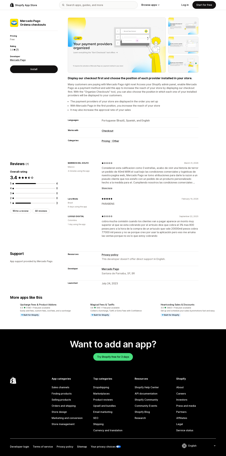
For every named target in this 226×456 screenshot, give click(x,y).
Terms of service (43, 446)
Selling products (61, 399)
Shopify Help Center (147, 387)
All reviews (41, 211)
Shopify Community (146, 399)
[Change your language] (202, 445)
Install (33, 69)
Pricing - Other (110, 141)
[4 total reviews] (57, 183)
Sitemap (82, 446)
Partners (181, 411)
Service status (184, 430)
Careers (181, 393)
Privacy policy (110, 254)
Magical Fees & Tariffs (102, 304)
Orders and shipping (64, 405)
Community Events (146, 405)
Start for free (204, 4)
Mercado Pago (18, 60)
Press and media (186, 405)
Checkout (107, 130)
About (180, 387)
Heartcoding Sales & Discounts (177, 304)
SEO (95, 418)
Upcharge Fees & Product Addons (38, 304)
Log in (185, 4)
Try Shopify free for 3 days (113, 356)
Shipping (98, 424)
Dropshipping (101, 387)
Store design (59, 411)
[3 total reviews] (57, 203)
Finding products (62, 393)
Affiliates (181, 418)
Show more (107, 188)
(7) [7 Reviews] (17, 49)
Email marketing (102, 411)
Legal (179, 424)
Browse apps (150, 4)
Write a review (21, 211)
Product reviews (103, 399)
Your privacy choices (103, 446)
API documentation (146, 393)
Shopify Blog (142, 411)
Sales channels (60, 387)
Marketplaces (101, 393)
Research (140, 418)
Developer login (19, 446)
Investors (181, 399)
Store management (63, 424)
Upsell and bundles (104, 405)
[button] (42, 310)
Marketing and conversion (67, 418)
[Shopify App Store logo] (23, 5)
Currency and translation (107, 430)
